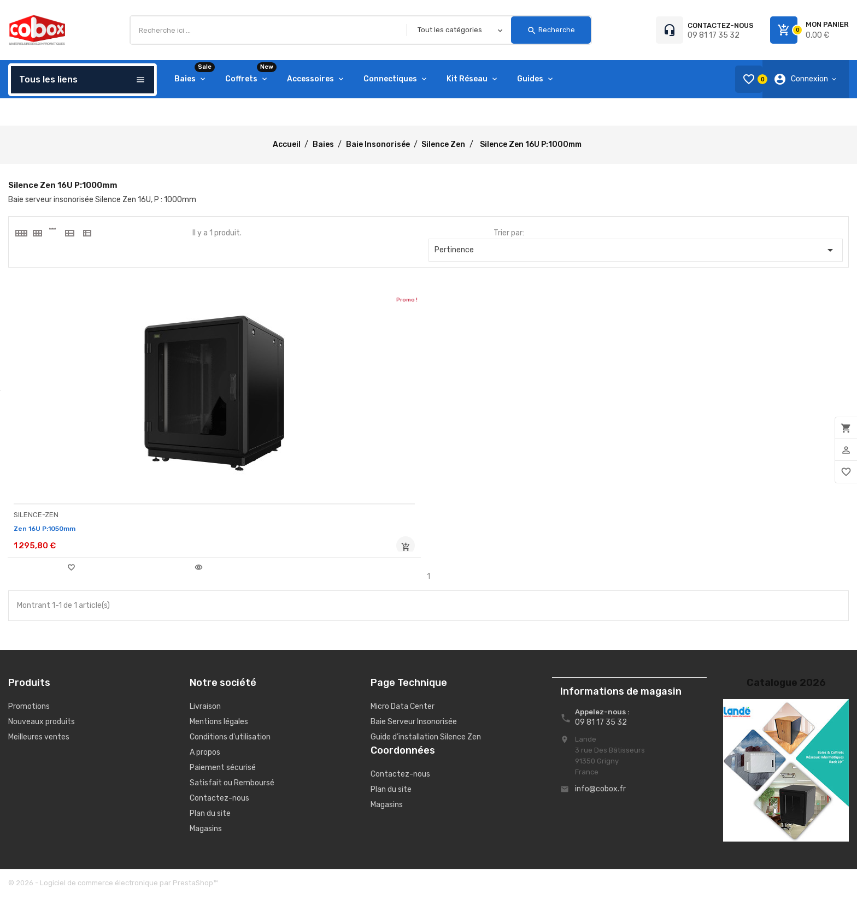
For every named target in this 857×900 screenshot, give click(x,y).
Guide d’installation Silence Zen (426, 740)
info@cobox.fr (600, 792)
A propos (205, 755)
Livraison (205, 709)
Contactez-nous (219, 801)
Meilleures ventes (38, 740)
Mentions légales (219, 725)
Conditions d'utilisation (230, 740)
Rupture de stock (190, 547)
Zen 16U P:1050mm (49, 528)
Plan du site (210, 816)
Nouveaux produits (41, 725)
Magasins (206, 832)
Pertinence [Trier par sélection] (636, 250)
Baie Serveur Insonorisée (414, 725)
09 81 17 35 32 (713, 35)
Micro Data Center (403, 709)
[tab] (20, 233)
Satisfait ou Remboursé (232, 786)
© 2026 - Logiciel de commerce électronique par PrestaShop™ (113, 886)
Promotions (29, 709)
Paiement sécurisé (223, 770)
